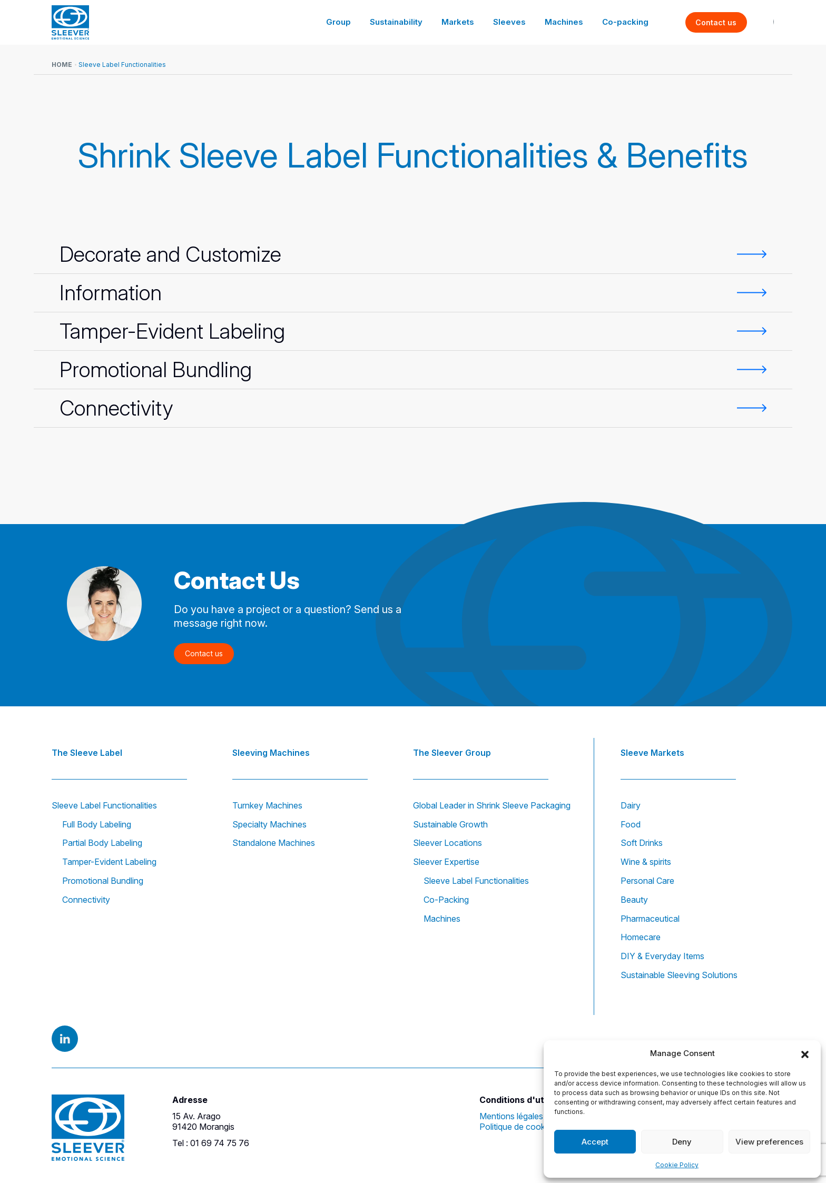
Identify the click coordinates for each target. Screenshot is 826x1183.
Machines (566, 21)
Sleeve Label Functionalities (104, 805)
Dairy (631, 805)
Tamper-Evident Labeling (109, 861)
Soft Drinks (642, 842)
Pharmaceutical (650, 918)
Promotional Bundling (102, 880)
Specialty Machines (269, 824)
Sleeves (514, 21)
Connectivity (86, 899)
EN (761, 22)
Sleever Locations (447, 842)
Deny (682, 1142)
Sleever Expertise (446, 861)
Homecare (641, 937)
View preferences (769, 1142)
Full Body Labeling (96, 824)
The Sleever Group (452, 752)
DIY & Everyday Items (662, 956)
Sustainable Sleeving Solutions (679, 975)
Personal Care (647, 880)
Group (349, 21)
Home (62, 64)
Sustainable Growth (450, 824)
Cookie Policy (677, 1165)
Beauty (634, 899)
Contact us (716, 22)
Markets (465, 21)
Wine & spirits (646, 861)
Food (631, 824)
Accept (595, 1142)
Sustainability (405, 21)
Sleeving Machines (271, 752)
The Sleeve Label (87, 752)
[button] (805, 1053)
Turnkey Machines (267, 805)
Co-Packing (446, 899)
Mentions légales (511, 1116)
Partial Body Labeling (102, 842)
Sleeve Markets (652, 752)
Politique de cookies (517, 1126)
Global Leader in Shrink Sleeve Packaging (492, 805)
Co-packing (626, 21)
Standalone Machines (273, 842)
